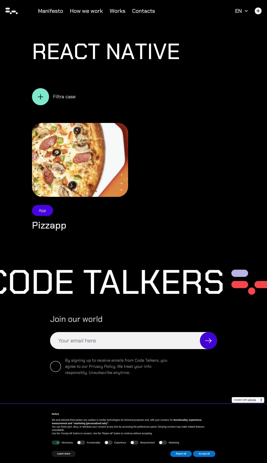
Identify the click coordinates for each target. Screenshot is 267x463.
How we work (86, 10)
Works (117, 10)
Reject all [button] (181, 453)
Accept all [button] (204, 453)
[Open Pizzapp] (80, 160)
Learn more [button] (63, 453)
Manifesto (50, 10)
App (42, 210)
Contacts (143, 10)
